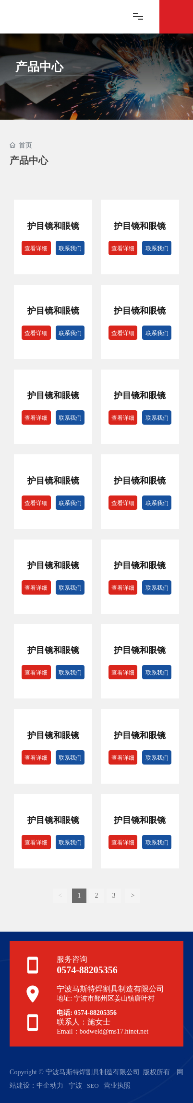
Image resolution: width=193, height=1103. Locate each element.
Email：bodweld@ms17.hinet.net (102, 1031)
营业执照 (117, 1085)
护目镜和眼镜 (53, 226)
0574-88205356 (87, 970)
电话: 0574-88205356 (87, 1012)
